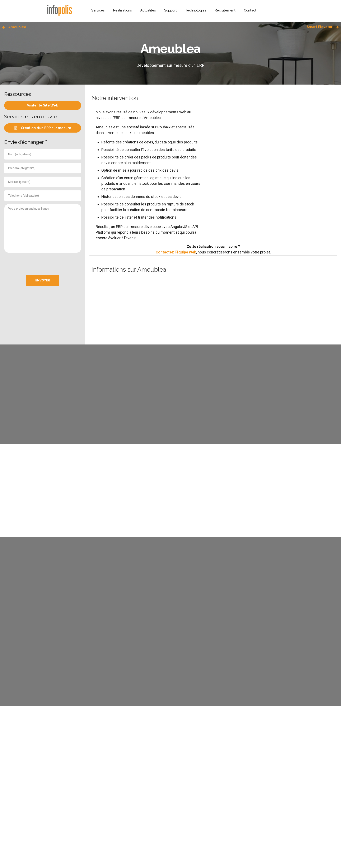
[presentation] (42, 264)
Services (98, 10)
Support (170, 10)
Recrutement (225, 10)
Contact (250, 10)
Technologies (195, 10)
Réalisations (122, 10)
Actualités (148, 10)
